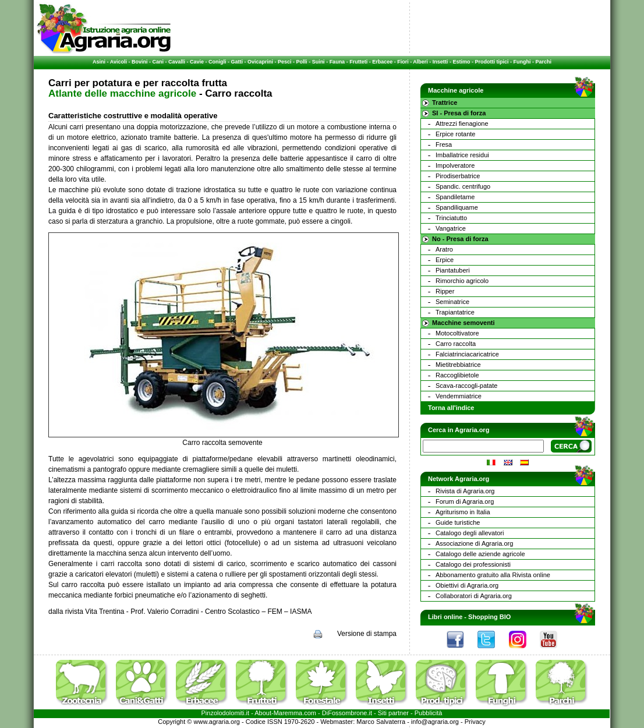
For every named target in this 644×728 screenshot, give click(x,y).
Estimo (461, 62)
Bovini (140, 62)
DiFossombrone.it (347, 712)
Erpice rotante (455, 133)
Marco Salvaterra (380, 721)
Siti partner (393, 712)
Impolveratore (455, 165)
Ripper (445, 291)
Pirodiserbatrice (458, 175)
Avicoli (118, 62)
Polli (301, 62)
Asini (99, 62)
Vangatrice (451, 228)
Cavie (197, 62)
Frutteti (358, 62)
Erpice (445, 259)
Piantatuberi (453, 270)
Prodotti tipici (491, 62)
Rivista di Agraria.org (465, 490)
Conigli (217, 62)
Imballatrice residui (462, 154)
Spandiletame (455, 196)
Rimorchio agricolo (462, 280)
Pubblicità (429, 712)
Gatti (237, 62)
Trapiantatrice (455, 312)
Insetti (440, 62)
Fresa (444, 144)
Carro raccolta (456, 343)
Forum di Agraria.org (465, 501)
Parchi (543, 62)
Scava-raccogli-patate (466, 385)
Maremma (288, 712)
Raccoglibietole (457, 375)
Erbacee (382, 62)
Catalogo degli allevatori (470, 532)
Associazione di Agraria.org (474, 543)
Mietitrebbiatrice (458, 364)
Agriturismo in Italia (463, 511)
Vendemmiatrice (459, 396)
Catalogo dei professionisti (473, 564)
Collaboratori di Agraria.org (474, 595)
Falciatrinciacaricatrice (467, 354)
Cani (158, 62)
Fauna (337, 62)
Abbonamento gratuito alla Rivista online (493, 574)
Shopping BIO (489, 616)
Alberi (420, 62)
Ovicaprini (260, 62)
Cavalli (176, 62)
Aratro (444, 249)
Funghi (521, 62)
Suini (318, 62)
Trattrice (444, 102)
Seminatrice (452, 301)
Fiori (403, 62)
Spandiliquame (457, 207)
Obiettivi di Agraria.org (467, 585)
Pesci (285, 62)
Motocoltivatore (457, 333)
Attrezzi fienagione (462, 123)
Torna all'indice (451, 407)
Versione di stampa (367, 634)
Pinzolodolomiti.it (225, 712)
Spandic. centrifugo (463, 186)
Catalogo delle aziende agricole (480, 553)
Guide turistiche (458, 522)
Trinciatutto (451, 217)
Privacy (475, 721)
